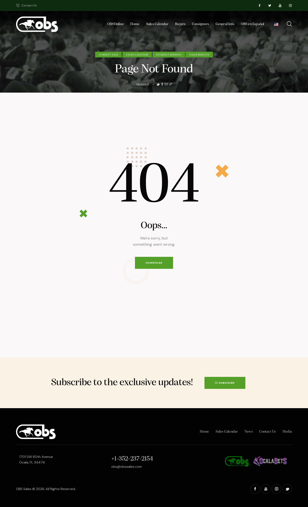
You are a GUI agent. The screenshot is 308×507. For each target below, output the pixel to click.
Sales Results (199, 55)
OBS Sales (23, 489)
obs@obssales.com (126, 466)
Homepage (154, 263)
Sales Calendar (137, 55)
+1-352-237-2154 (132, 459)
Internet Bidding (169, 55)
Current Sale (108, 55)
